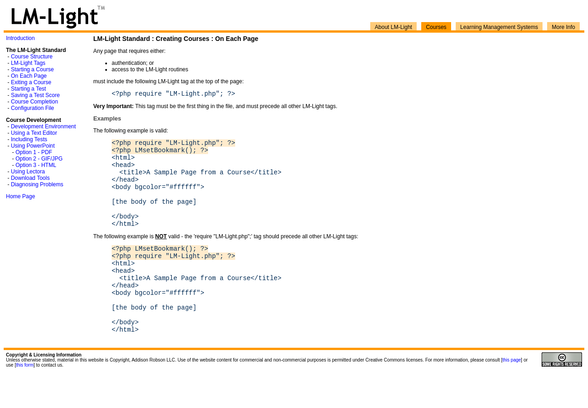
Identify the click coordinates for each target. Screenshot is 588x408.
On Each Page (29, 76)
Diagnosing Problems (37, 184)
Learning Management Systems (499, 27)
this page (512, 394)
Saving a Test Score (35, 95)
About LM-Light (393, 27)
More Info (563, 27)
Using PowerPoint (33, 146)
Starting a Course (32, 69)
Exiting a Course (31, 82)
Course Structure (32, 56)
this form (25, 399)
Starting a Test (28, 89)
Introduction (20, 38)
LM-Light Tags (28, 63)
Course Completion (34, 101)
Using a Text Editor (34, 133)
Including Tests (29, 139)
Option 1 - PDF (34, 152)
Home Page (20, 196)
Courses (436, 27)
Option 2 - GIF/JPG (39, 158)
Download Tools (30, 178)
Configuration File (32, 108)
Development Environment (43, 126)
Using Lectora (28, 171)
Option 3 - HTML (36, 165)
